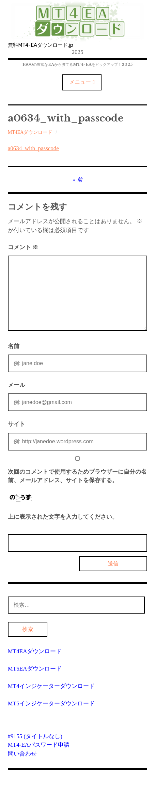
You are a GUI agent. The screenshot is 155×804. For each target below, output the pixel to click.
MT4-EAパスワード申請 (38, 745)
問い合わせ (22, 753)
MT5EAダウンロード (35, 668)
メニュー (80, 82)
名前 (13, 346)
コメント (23, 247)
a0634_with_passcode (33, 148)
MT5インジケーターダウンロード (51, 703)
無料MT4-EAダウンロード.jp (40, 45)
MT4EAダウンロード (30, 132)
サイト (16, 424)
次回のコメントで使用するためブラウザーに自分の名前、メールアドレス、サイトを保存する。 (77, 476)
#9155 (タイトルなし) (35, 736)
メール (16, 385)
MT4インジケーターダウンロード (51, 686)
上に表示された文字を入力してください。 (63, 517)
